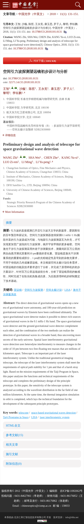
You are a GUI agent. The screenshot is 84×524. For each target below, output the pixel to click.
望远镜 (18, 290)
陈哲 (32, 88)
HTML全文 (13, 425)
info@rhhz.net (71, 517)
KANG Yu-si (69, 157)
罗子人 (67, 88)
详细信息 (9, 135)
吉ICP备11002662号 (71, 490)
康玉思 (55, 88)
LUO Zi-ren (10, 162)
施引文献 (12, 454)
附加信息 (14, 463)
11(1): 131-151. (69, 14)
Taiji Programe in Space (16, 417)
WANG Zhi (10, 157)
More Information (13, 212)
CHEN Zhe (50, 157)
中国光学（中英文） (32, 14)
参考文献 (14, 435)
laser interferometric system (54, 417)
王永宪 (42, 88)
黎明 (6, 93)
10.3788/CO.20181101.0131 (47, 31)
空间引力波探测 (33, 290)
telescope (23, 412)
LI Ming (27, 162)
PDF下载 (45, 60)
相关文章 (12, 444)
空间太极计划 (54, 290)
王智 (6, 88)
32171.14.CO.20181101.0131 (24, 82)
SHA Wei (34, 157)
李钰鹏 (17, 93)
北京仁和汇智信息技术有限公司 (30, 517)
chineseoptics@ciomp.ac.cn (36, 505)
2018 (53, 14)
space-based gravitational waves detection (53, 412)
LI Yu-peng (43, 162)
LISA (67, 290)
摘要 (9, 222)
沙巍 (22, 88)
